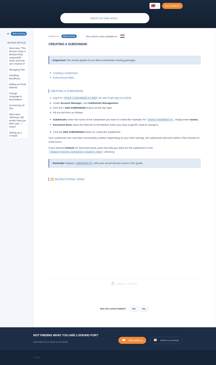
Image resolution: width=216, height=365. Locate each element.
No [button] (143, 308)
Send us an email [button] (169, 340)
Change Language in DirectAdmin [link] (15, 96)
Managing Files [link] (17, 69)
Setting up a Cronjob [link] (15, 134)
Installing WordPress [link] (14, 77)
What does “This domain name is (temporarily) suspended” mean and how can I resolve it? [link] (17, 56)
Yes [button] (134, 308)
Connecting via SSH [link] (16, 107)
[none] (155, 6)
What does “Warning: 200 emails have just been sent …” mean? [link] (17, 120)
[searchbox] (104, 18)
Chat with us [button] (135, 340)
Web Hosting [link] (69, 36)
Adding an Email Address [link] (17, 86)
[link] (18, 34)
